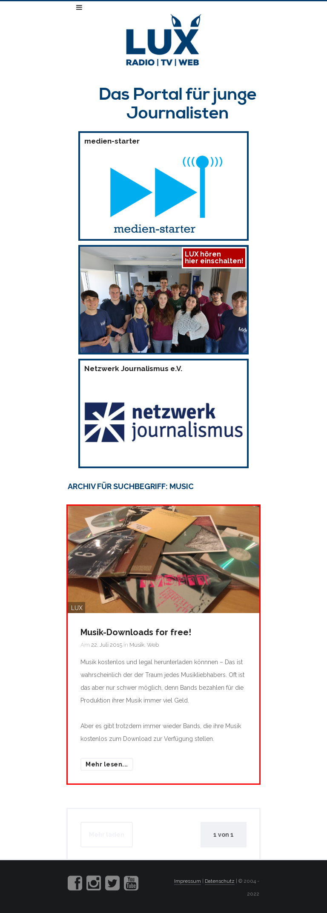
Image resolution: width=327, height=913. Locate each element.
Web (153, 645)
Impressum (187, 881)
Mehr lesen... (107, 764)
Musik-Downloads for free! (135, 632)
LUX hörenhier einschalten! (214, 257)
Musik (136, 645)
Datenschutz (220, 881)
